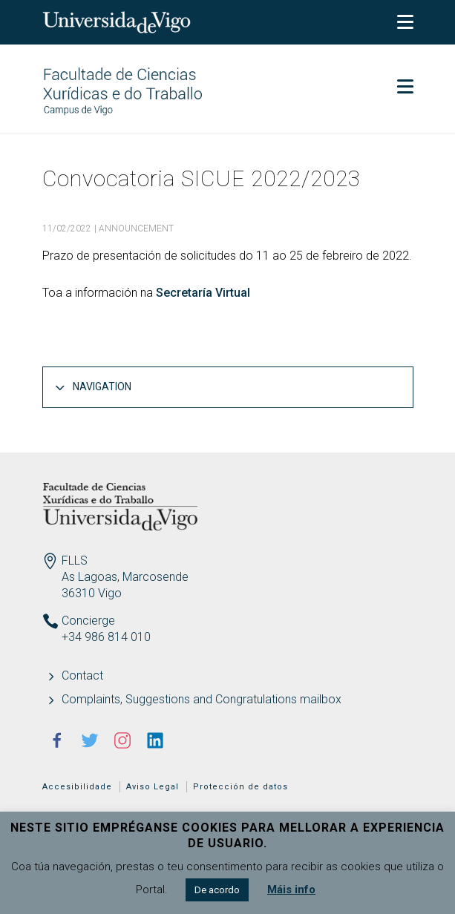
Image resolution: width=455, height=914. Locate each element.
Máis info (291, 889)
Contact (82, 675)
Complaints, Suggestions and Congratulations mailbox (201, 699)
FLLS (75, 560)
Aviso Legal (152, 787)
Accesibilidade (77, 787)
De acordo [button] (217, 889)
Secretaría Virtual (203, 293)
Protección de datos (240, 787)
